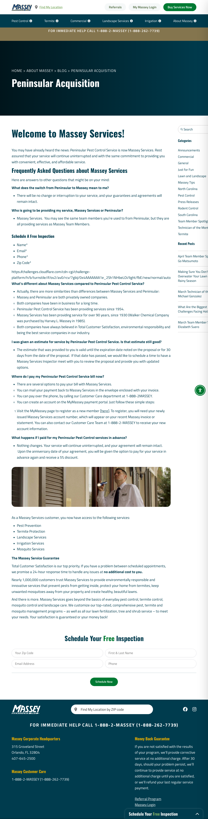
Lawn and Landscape (192, 176)
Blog (62, 70)
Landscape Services (115, 20)
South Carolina (188, 214)
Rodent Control (188, 208)
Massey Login (145, 804)
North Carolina (187, 188)
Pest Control (20, 20)
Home (17, 70)
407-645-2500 (23, 758)
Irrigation (151, 20)
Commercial (79, 20)
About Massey (183, 20)
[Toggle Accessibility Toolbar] (200, 390)
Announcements (189, 150)
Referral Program (148, 798)
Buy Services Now (180, 7)
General (183, 163)
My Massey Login (144, 7)
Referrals (115, 7)
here (104, 410)
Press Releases (188, 201)
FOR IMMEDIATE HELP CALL (104, 30)
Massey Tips (186, 182)
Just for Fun (186, 169)
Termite (49, 20)
